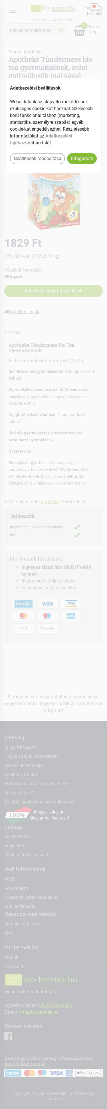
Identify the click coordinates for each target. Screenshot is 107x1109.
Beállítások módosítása (37, 158)
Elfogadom (82, 158)
